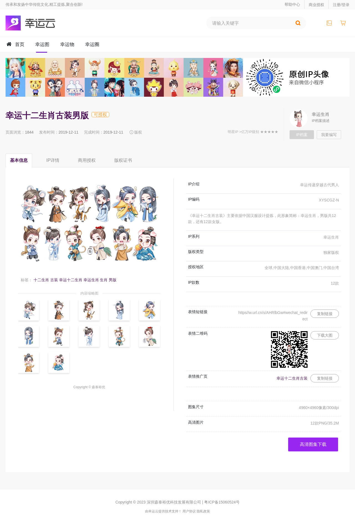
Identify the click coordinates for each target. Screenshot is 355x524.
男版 (112, 280)
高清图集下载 (313, 444)
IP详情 (52, 160)
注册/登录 (341, 4)
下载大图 (325, 335)
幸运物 (67, 44)
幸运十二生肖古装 (292, 378)
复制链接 (325, 313)
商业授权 (316, 4)
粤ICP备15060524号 (222, 502)
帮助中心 (292, 4)
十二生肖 (41, 280)
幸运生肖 (320, 114)
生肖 (104, 280)
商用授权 (87, 160)
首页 (19, 44)
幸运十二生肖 (70, 280)
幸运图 (42, 44)
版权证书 (123, 160)
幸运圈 (92, 44)
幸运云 (35, 23)
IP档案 (301, 134)
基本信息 (19, 160)
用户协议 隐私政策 (196, 511)
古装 (54, 280)
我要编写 (329, 134)
